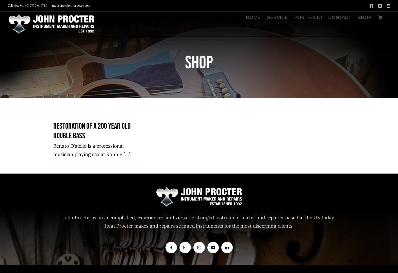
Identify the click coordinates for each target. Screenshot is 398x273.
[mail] (185, 247)
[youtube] (213, 247)
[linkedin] (227, 247)
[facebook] (171, 247)
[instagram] (199, 247)
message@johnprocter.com (71, 5)
